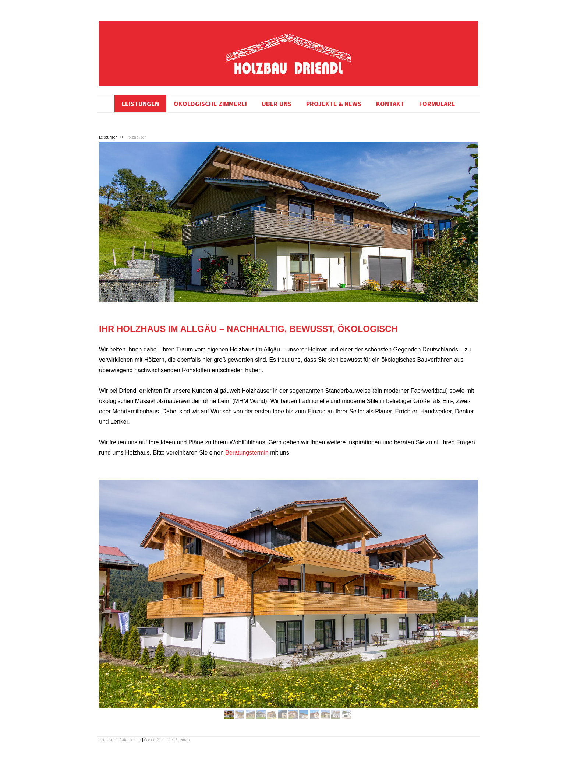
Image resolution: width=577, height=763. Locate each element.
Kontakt (390, 103)
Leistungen (140, 103)
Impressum (107, 739)
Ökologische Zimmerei (210, 103)
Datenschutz (130, 739)
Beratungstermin (246, 452)
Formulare (437, 103)
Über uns (276, 103)
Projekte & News (333, 103)
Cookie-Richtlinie (158, 739)
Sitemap (182, 739)
